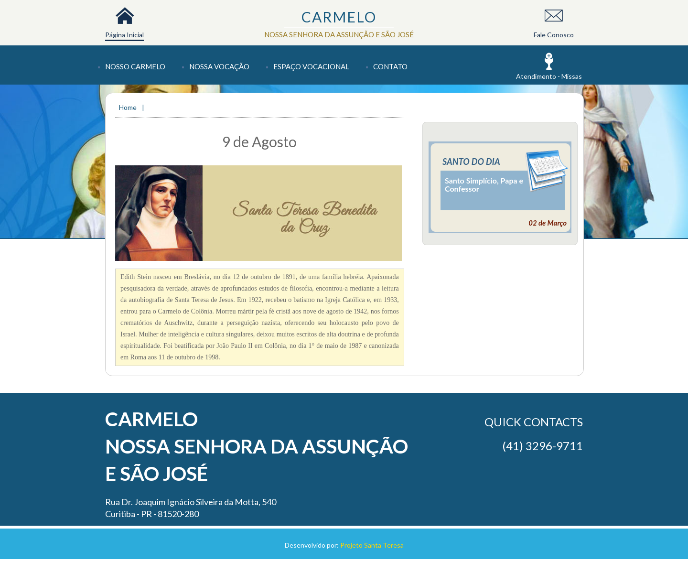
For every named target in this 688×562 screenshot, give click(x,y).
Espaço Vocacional (311, 66)
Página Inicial (124, 35)
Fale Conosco (554, 35)
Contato (390, 66)
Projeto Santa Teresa (372, 545)
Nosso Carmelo (135, 66)
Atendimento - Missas (549, 76)
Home (128, 107)
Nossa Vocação (219, 66)
